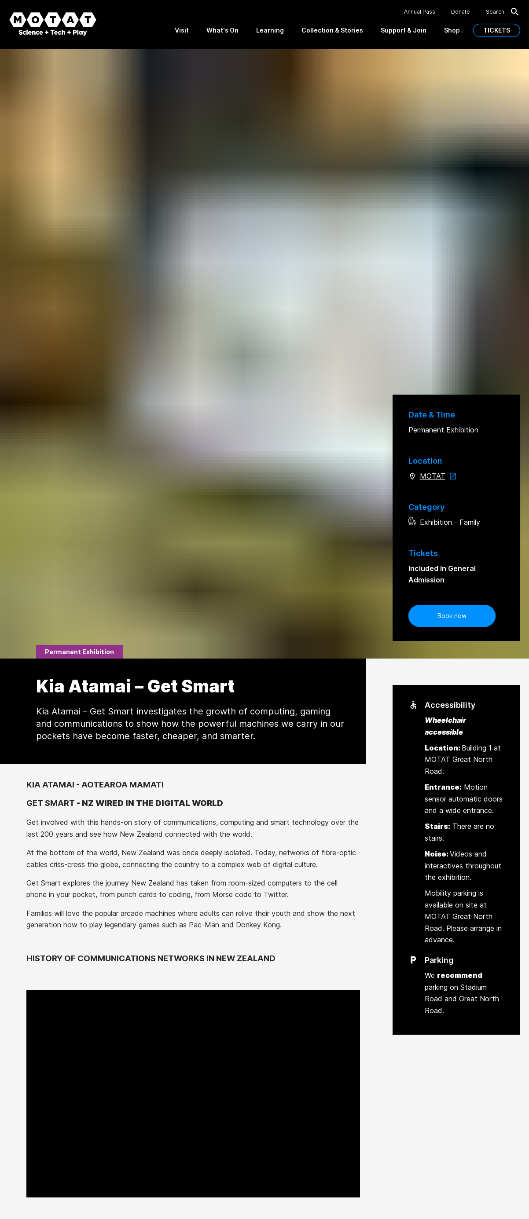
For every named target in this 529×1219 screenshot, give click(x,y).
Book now (452, 615)
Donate (460, 12)
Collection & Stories (332, 30)
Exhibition (436, 522)
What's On (222, 30)
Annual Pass (419, 12)
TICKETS (496, 30)
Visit (182, 30)
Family (469, 522)
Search (503, 12)
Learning (270, 30)
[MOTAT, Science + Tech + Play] (53, 24)
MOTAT (440, 476)
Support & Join (403, 30)
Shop (452, 30)
